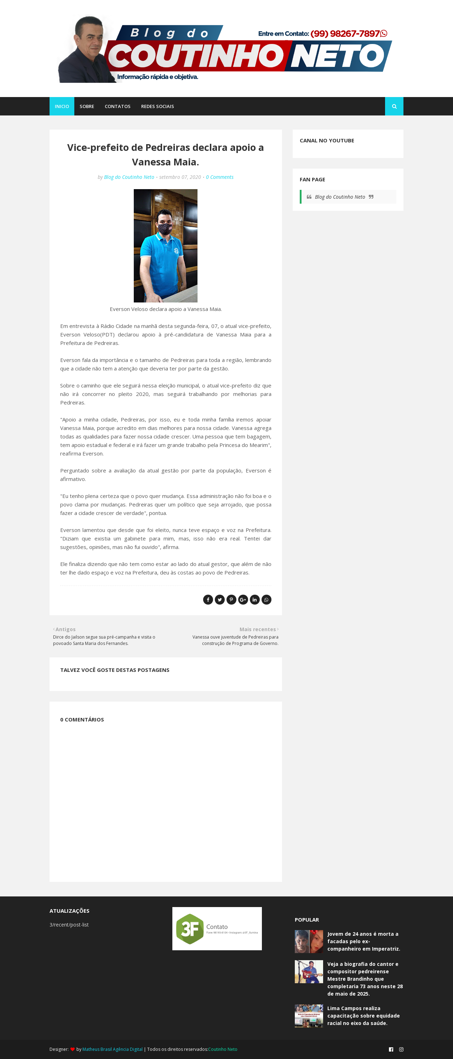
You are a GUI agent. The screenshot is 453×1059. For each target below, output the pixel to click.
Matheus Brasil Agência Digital (112, 1049)
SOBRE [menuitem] (87, 106)
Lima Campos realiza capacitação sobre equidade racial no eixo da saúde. (363, 1015)
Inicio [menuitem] (62, 106)
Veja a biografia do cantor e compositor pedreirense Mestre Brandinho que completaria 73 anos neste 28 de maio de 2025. (365, 979)
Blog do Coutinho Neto (129, 177)
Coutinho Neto (222, 1049)
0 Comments (220, 177)
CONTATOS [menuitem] (118, 106)
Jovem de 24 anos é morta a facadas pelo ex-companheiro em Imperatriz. (363, 941)
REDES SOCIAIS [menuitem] (157, 106)
